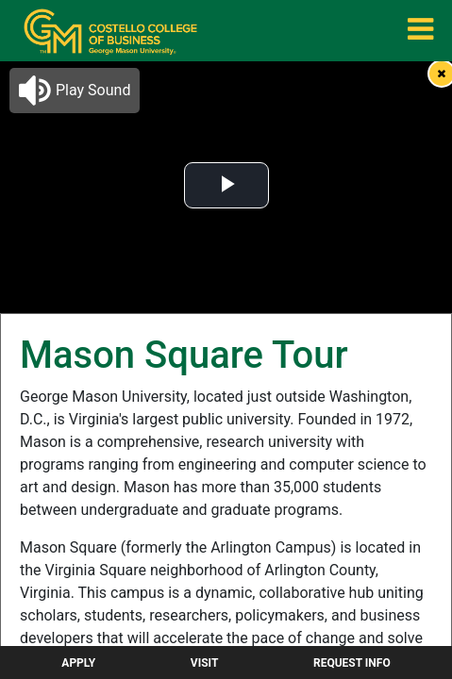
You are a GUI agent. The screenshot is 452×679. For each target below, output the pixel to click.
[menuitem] (110, 31)
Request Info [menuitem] (352, 663)
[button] (74, 90)
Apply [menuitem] (78, 663)
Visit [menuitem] (205, 663)
